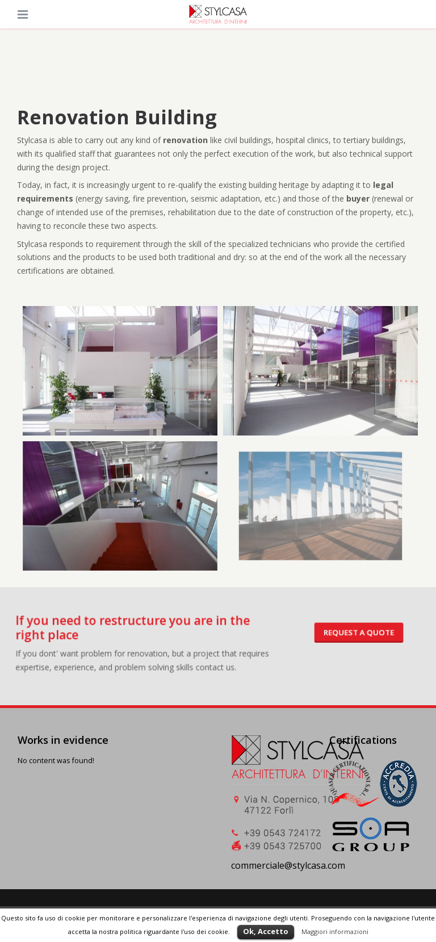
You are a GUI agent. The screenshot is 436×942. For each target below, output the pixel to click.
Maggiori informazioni (334, 931)
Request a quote (341, 634)
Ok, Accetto (265, 931)
